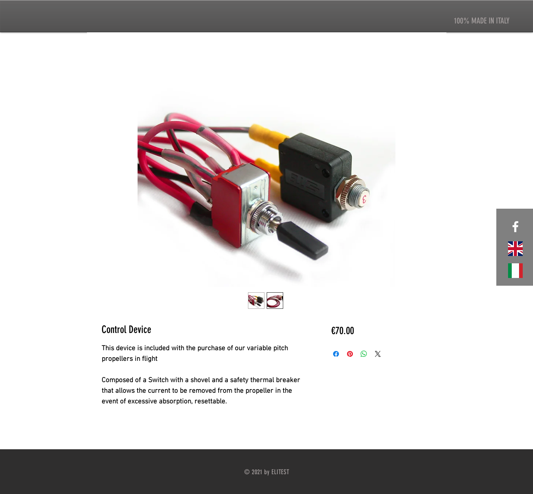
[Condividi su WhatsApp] (363, 354)
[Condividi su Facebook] (336, 354)
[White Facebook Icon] (515, 226)
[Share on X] (377, 354)
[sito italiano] (515, 270)
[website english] (515, 248)
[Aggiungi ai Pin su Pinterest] (350, 354)
